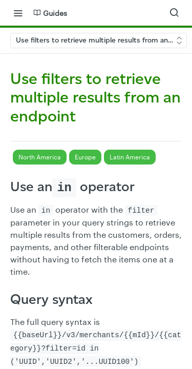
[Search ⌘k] (174, 12)
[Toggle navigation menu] (18, 12)
